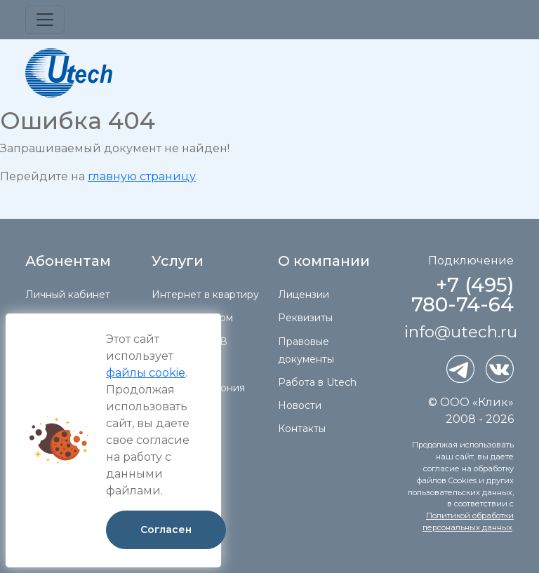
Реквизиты (305, 317)
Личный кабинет (67, 294)
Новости (299, 405)
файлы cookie (145, 372)
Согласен (166, 529)
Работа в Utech (317, 382)
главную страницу (142, 176)
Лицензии (303, 294)
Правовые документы (306, 350)
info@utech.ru (460, 332)
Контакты (302, 428)
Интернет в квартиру (205, 294)
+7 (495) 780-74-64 (462, 294)
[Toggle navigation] (45, 20)
